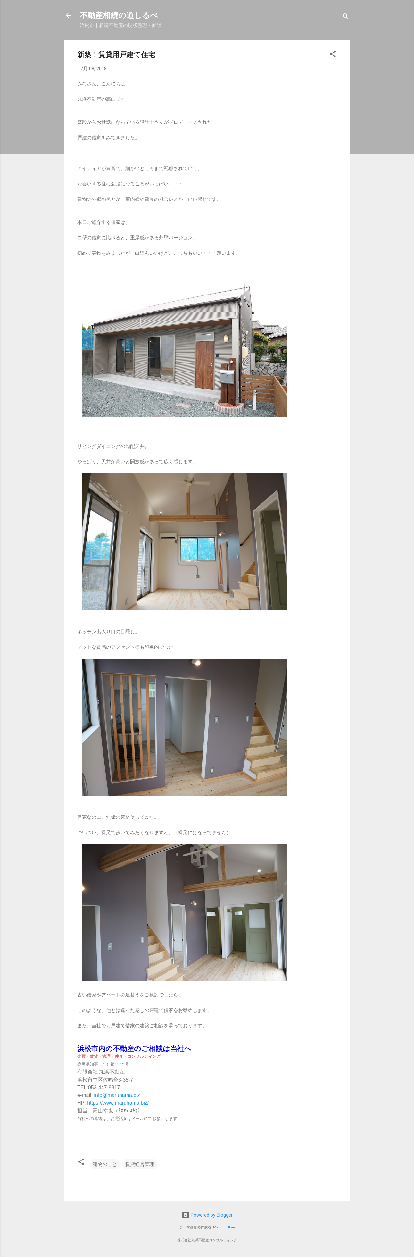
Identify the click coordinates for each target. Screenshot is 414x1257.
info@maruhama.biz (117, 1095)
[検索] (346, 17)
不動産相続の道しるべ (119, 15)
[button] (333, 55)
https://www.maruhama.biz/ (118, 1103)
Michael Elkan (224, 1227)
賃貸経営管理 (139, 1164)
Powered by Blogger (207, 1215)
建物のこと (105, 1164)
